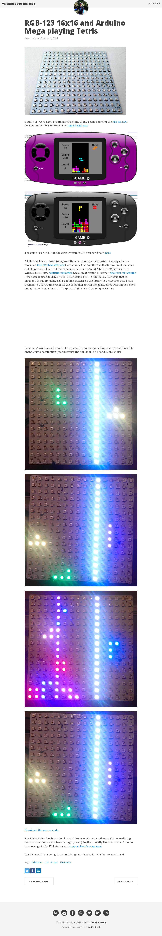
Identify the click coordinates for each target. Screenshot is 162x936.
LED (46, 862)
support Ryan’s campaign (85, 846)
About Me (154, 6)
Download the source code (41, 830)
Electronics (65, 862)
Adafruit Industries (60, 272)
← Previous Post (39, 881)
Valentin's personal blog (18, 6)
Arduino (54, 862)
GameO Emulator (78, 125)
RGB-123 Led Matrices (50, 265)
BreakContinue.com (95, 922)
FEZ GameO (120, 121)
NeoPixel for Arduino (123, 272)
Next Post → (125, 881)
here (108, 252)
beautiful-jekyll (93, 927)
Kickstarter (36, 862)
